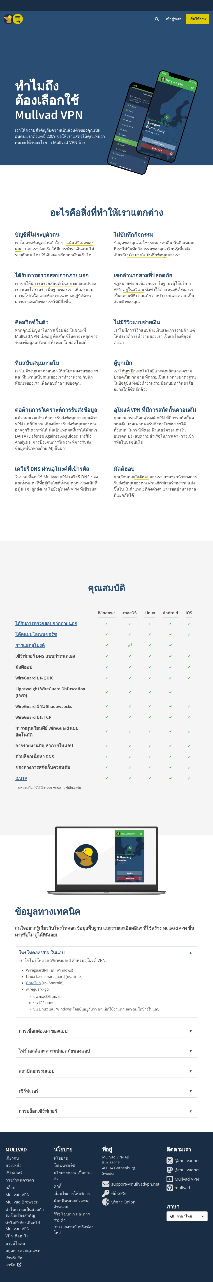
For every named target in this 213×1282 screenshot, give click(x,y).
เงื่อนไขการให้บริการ (72, 1193)
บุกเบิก (130, 371)
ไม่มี (123, 330)
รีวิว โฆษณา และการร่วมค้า (72, 1216)
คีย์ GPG (114, 1193)
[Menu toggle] (18, 19)
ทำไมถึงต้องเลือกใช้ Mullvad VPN (22, 1225)
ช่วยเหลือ (13, 1165)
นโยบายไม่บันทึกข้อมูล (147, 254)
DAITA (20, 436)
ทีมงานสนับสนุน (36, 377)
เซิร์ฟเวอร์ (13, 1172)
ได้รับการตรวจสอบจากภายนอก (46, 623)
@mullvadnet (183, 1160)
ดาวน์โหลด (15, 1243)
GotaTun (33, 982)
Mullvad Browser (21, 1202)
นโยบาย (61, 1158)
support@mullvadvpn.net (130, 1184)
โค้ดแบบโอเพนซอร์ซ (36, 634)
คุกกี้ (57, 1186)
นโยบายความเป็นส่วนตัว (73, 1175)
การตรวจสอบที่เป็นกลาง (54, 283)
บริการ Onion (118, 1202)
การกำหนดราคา (19, 1180)
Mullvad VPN (17, 1194)
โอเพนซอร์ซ (64, 1165)
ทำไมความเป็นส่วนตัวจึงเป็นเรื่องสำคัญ (24, 1212)
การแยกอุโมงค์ (30, 645)
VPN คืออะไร (16, 1236)
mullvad (178, 1187)
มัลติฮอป (141, 476)
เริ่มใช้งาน (198, 19)
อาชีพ (13, 1264)
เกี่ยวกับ (12, 1158)
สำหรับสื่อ (13, 1258)
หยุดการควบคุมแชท (22, 1250)
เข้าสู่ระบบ (174, 19)
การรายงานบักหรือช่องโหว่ (73, 1229)
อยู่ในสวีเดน (133, 289)
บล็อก (10, 1187)
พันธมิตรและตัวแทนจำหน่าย (71, 1203)
